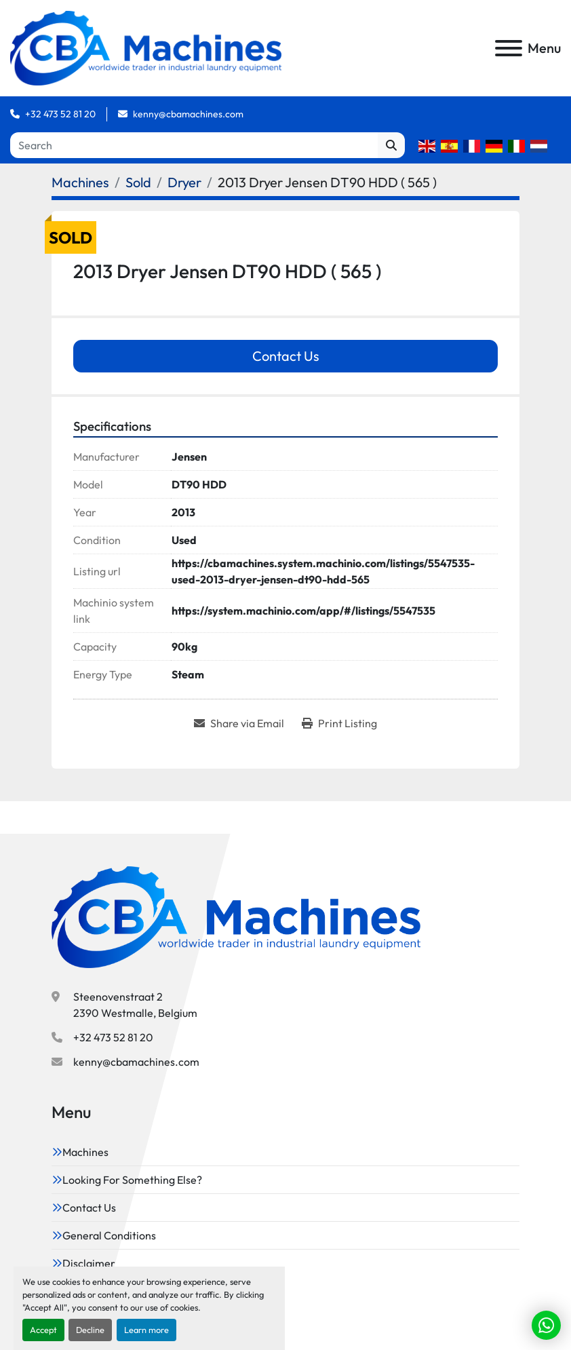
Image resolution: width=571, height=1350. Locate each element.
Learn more (146, 1329)
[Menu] (508, 48)
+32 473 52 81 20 (60, 114)
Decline (90, 1329)
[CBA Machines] (236, 916)
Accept (43, 1329)
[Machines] (80, 182)
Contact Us (285, 355)
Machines (85, 1152)
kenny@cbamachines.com (188, 114)
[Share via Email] (239, 723)
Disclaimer (88, 1263)
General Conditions (109, 1235)
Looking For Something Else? (132, 1180)
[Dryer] (184, 182)
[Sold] (138, 182)
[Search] (194, 145)
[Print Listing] (339, 723)
